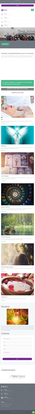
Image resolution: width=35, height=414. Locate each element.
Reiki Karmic (3, 146)
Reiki (2, 119)
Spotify (16, 2)
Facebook (23, 2)
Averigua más (3, 123)
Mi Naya (17, 5)
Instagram (12, 2)
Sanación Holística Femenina (7, 267)
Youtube (19, 2)
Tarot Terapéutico (5, 176)
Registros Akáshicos (5, 207)
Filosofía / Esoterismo (5, 237)
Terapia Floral (4, 297)
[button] (2, 35)
